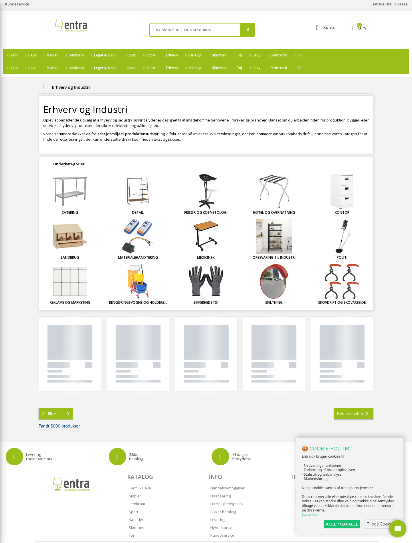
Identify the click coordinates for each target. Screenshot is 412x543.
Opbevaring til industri (274, 244)
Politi (342, 244)
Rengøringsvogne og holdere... (138, 289)
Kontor (342, 199)
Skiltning (274, 289)
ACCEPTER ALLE (342, 524)
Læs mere (310, 514)
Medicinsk (206, 244)
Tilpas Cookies (381, 524)
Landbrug (70, 244)
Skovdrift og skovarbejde (342, 289)
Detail (138, 199)
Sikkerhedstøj (206, 289)
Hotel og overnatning (274, 199)
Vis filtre (56, 401)
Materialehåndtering (138, 244)
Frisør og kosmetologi (205, 199)
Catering (70, 199)
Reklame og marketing (70, 289)
